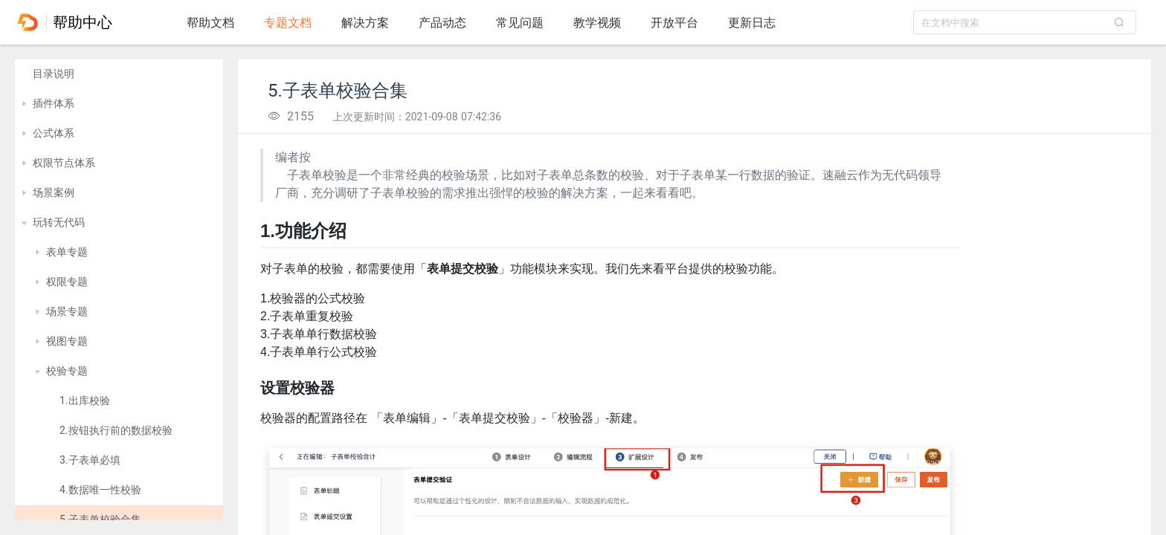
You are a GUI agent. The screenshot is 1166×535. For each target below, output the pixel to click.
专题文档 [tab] (288, 23)
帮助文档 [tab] (210, 23)
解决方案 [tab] (365, 23)
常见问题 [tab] (520, 23)
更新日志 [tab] (752, 23)
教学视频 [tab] (597, 23)
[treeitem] (119, 74)
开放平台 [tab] (674, 23)
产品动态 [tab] (442, 23)
